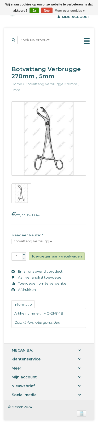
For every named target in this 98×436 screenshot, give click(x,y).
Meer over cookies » (70, 11)
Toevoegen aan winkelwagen (57, 256)
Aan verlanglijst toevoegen (37, 277)
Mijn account (73, 17)
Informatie (23, 304)
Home (16, 84)
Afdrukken (23, 289)
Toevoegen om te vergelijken (39, 283)
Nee (47, 11)
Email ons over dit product (36, 271)
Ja (34, 11)
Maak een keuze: (27, 235)
